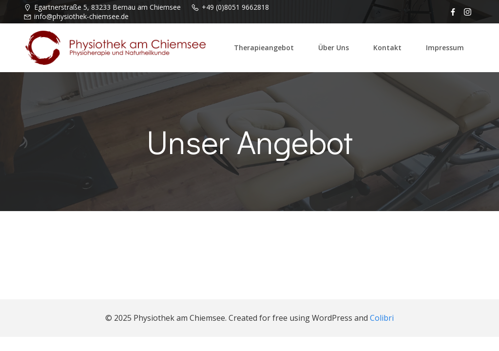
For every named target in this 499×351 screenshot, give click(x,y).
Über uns (333, 47)
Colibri (382, 317)
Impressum (445, 47)
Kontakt (387, 47)
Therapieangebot (264, 47)
